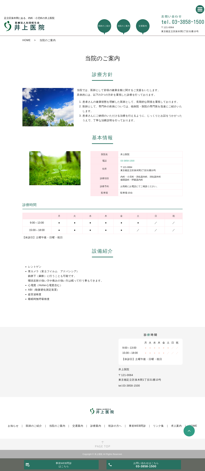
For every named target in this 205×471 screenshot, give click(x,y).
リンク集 (158, 425)
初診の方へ (115, 425)
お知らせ (13, 425)
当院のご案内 (57, 425)
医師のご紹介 (34, 425)
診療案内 (95, 425)
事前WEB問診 (137, 425)
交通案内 (77, 425)
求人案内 (176, 425)
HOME (26, 40)
